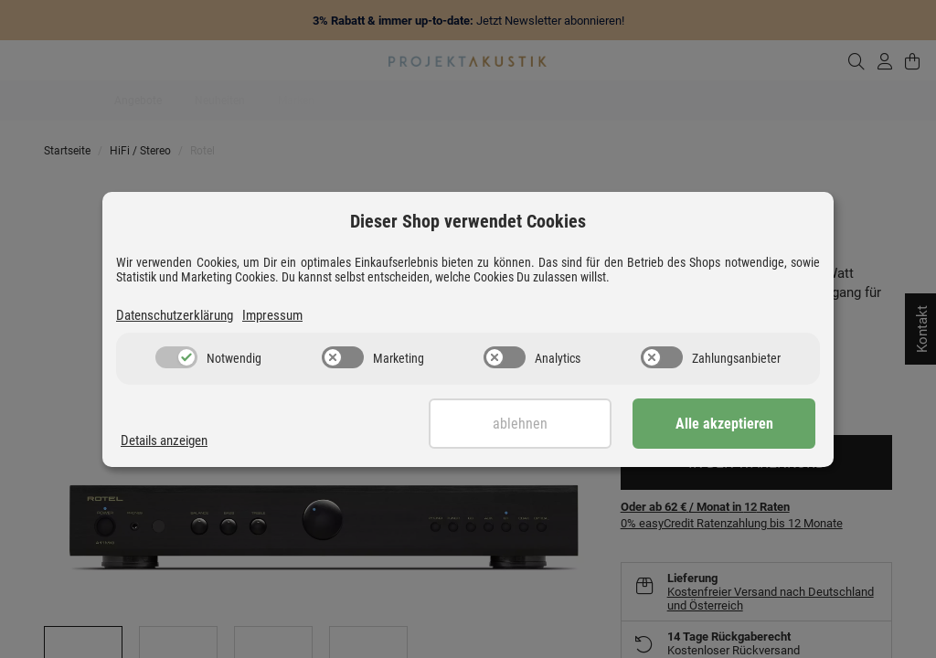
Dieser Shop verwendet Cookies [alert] (468, 221)
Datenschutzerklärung (174, 315)
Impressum (272, 315)
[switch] (176, 357)
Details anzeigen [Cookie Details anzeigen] (164, 440)
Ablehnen (520, 423)
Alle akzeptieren (724, 423)
